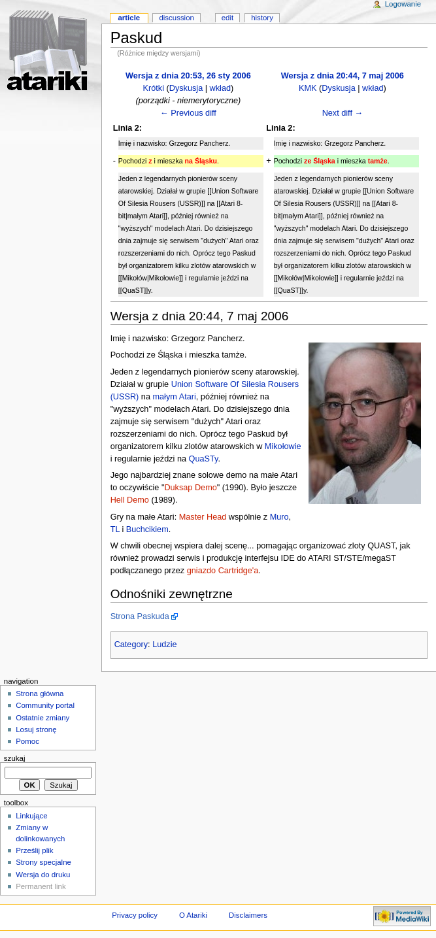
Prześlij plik (34, 850)
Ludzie (164, 644)
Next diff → (342, 113)
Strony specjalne (43, 862)
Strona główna (39, 693)
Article (129, 18)
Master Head (203, 517)
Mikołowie (283, 446)
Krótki (153, 88)
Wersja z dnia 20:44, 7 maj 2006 (342, 75)
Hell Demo (129, 500)
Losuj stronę (36, 729)
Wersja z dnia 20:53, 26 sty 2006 (188, 75)
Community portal (45, 705)
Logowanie (403, 4)
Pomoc (27, 741)
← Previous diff (188, 113)
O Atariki (193, 915)
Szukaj (14, 758)
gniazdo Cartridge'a (223, 570)
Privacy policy (135, 915)
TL (115, 529)
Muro (279, 517)
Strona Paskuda (139, 616)
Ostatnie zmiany (42, 718)
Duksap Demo (190, 487)
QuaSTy (203, 458)
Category (131, 644)
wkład (220, 88)
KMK (308, 88)
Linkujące (31, 816)
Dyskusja (186, 88)
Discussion (176, 18)
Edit (227, 18)
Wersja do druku (43, 875)
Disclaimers (248, 915)
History (262, 18)
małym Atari (174, 396)
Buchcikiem (147, 529)
